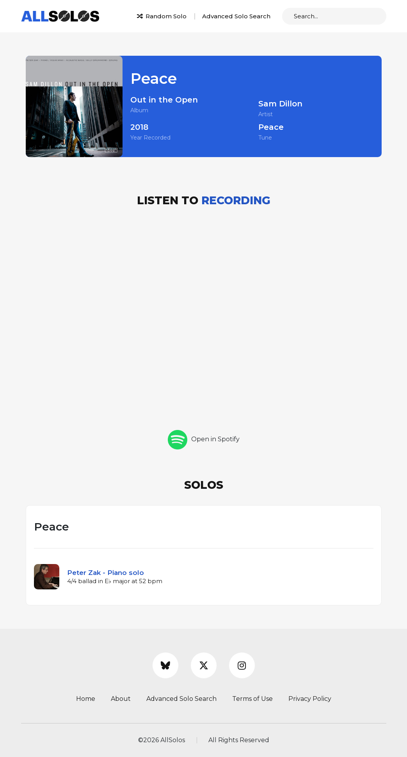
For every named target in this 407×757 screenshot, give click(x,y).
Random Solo (162, 16)
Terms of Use (252, 698)
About (121, 698)
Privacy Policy (309, 698)
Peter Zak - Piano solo (105, 573)
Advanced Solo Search (236, 16)
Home (85, 698)
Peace (271, 127)
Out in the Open (164, 99)
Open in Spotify (204, 439)
